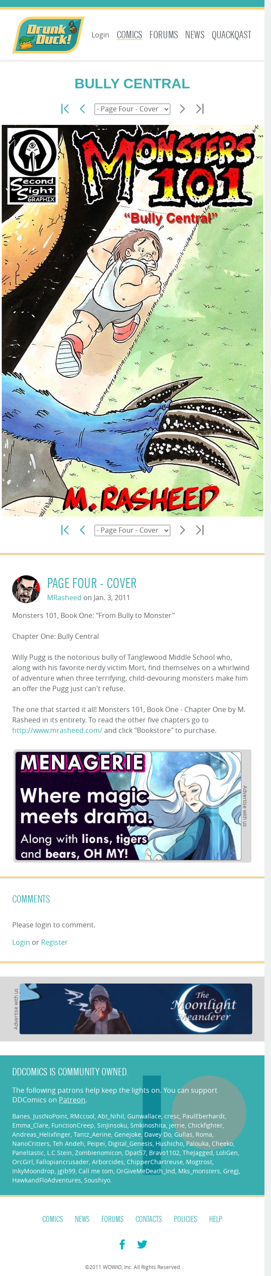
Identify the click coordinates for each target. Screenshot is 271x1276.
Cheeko (222, 1143)
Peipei (96, 1143)
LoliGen (227, 1152)
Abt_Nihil (111, 1116)
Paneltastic (28, 1152)
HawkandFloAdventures (46, 1180)
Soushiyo (97, 1180)
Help (215, 1219)
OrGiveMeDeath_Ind (145, 1171)
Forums (163, 35)
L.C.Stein (59, 1152)
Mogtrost (199, 1162)
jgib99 (66, 1171)
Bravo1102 (164, 1152)
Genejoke (127, 1134)
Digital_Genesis (130, 1143)
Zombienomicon (98, 1152)
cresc (172, 1116)
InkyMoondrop (33, 1171)
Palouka (197, 1143)
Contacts (149, 1219)
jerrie (177, 1125)
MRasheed (64, 597)
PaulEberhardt (204, 1116)
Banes (21, 1116)
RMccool (82, 1116)
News (195, 35)
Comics (129, 35)
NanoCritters (31, 1143)
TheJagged (198, 1152)
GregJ (231, 1171)
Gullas (183, 1134)
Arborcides (108, 1162)
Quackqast (231, 35)
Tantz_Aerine (92, 1134)
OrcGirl (22, 1162)
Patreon (72, 1100)
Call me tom (95, 1171)
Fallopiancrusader (62, 1162)
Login (100, 35)
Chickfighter (205, 1125)
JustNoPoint (50, 1116)
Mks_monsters (199, 1171)
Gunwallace (144, 1116)
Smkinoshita (148, 1125)
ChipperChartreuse (155, 1162)
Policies (185, 1219)
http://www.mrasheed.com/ (57, 730)
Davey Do (157, 1134)
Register (54, 942)
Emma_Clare (30, 1125)
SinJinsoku (112, 1125)
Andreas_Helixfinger (41, 1134)
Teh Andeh (68, 1143)
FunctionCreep (72, 1125)
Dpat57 (135, 1152)
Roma (204, 1134)
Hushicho (169, 1143)
